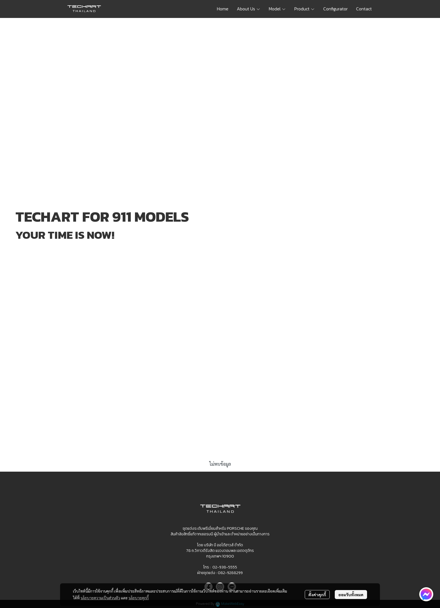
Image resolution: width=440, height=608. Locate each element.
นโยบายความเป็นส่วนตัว (100, 597)
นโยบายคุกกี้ (139, 597)
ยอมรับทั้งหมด (350, 594)
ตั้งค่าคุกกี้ (317, 594)
